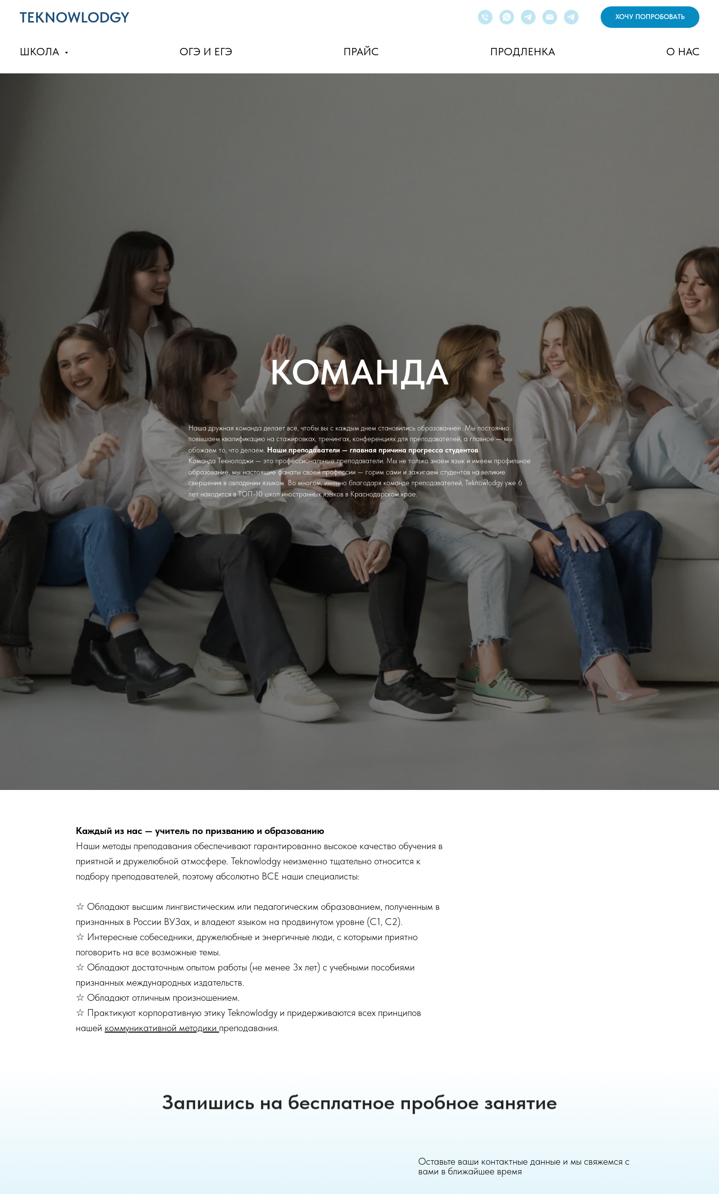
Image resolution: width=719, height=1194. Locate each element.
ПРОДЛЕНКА (522, 51)
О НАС (682, 51)
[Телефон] (485, 17)
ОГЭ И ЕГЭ (206, 51)
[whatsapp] (506, 17)
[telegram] (528, 17)
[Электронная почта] (549, 17)
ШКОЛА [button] (41, 51)
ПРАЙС (361, 51)
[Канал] (571, 17)
